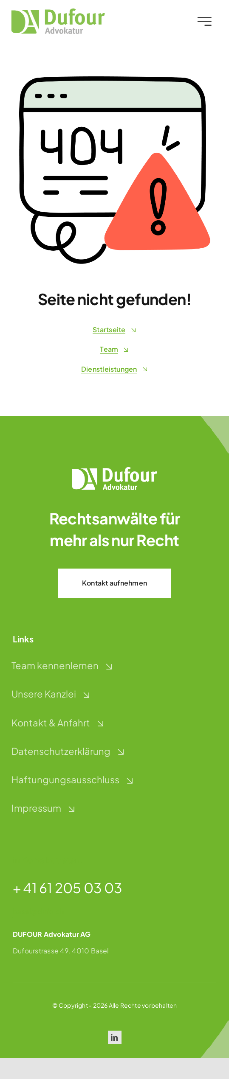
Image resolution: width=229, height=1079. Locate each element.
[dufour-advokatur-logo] (56, 11)
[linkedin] (115, 1037)
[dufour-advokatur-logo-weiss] (114, 470)
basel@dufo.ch (38, 911)
